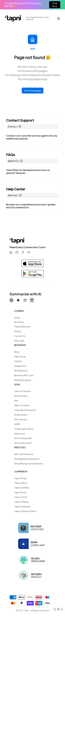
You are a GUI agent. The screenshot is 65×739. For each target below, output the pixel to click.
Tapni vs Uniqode (22, 506)
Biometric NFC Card (23, 375)
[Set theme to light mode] (58, 609)
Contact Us (19, 336)
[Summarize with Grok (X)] (25, 300)
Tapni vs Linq (20, 492)
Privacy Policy (21, 414)
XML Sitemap (20, 419)
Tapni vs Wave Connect (25, 511)
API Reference (21, 370)
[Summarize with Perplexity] (32, 300)
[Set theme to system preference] (55, 609)
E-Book (18, 361)
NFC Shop (19, 322)
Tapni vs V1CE (20, 497)
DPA (16, 400)
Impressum (19, 433)
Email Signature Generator (27, 458)
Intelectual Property (23, 428)
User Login (19, 340)
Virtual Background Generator (28, 463)
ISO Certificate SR (23, 443)
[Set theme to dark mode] (62, 609)
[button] (58, 18)
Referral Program (22, 380)
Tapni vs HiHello (21, 487)
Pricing (17, 331)
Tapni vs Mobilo (21, 501)
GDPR (17, 424)
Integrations (20, 366)
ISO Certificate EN (23, 438)
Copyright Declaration (25, 410)
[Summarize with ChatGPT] (11, 300)
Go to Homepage (32, 90)
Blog (16, 351)
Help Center (20, 356)
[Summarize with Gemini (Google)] (18, 300)
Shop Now (54, 4)
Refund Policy (21, 396)
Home (17, 317)
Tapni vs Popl (20, 478)
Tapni (26, 610)
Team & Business (22, 326)
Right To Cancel (21, 405)
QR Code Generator (24, 454)
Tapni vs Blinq (20, 483)
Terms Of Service (22, 391)
